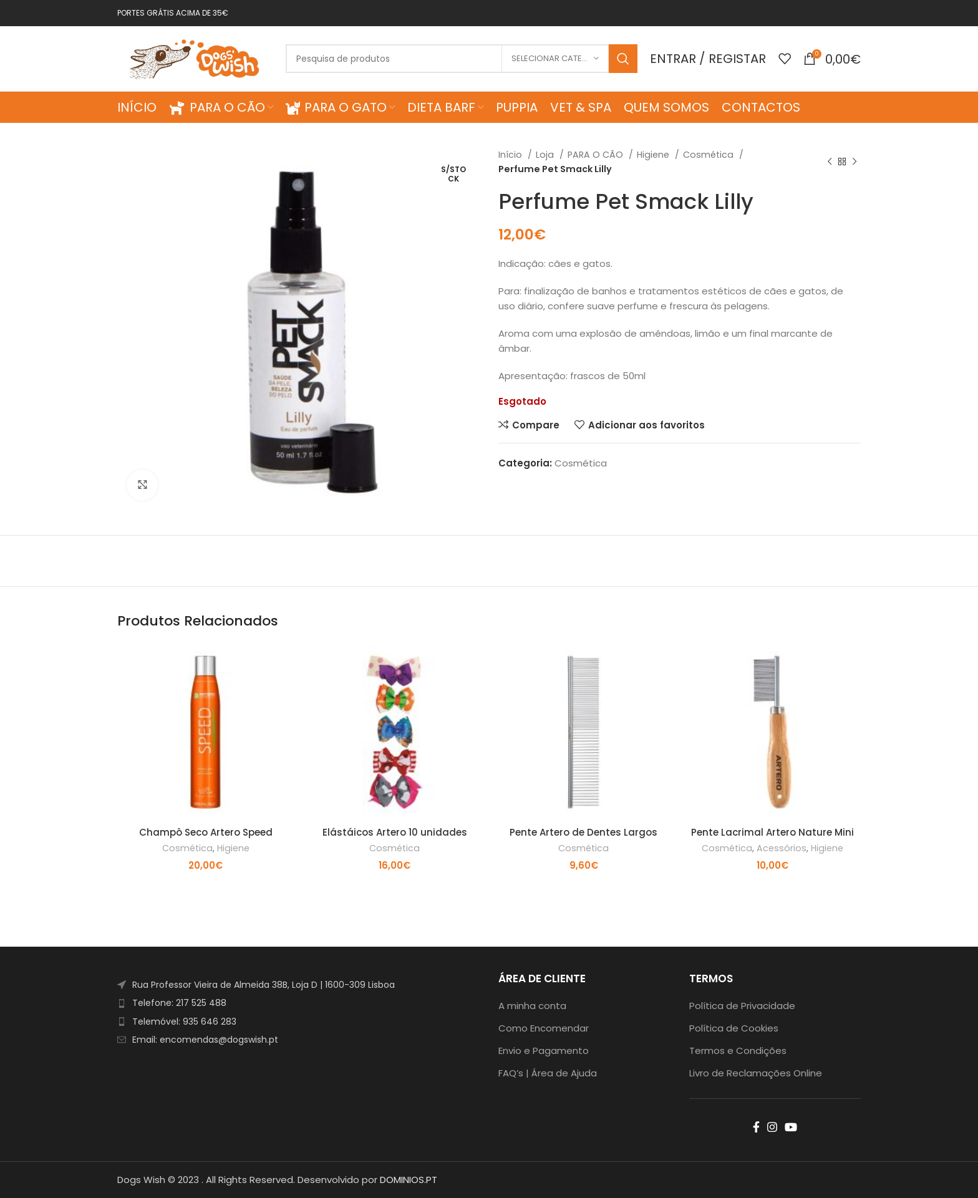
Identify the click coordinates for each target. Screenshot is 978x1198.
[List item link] (298, 1003)
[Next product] (854, 162)
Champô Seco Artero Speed (206, 832)
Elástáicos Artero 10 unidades (394, 832)
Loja (546, 154)
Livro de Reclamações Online (755, 1073)
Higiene (654, 154)
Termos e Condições (738, 1050)
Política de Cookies (733, 1028)
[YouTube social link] (791, 1127)
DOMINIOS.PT (408, 1179)
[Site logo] (195, 57)
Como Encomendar (543, 1028)
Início (511, 154)
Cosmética (709, 154)
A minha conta (532, 1005)
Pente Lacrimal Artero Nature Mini (772, 832)
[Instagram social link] (772, 1127)
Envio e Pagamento (543, 1050)
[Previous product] (829, 162)
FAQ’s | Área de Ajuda (547, 1073)
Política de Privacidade (742, 1005)
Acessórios (781, 848)
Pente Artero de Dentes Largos (583, 832)
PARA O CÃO (597, 154)
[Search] (461, 58)
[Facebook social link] (756, 1127)
